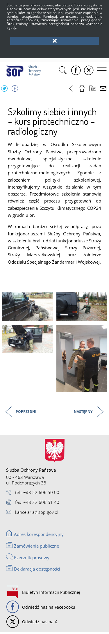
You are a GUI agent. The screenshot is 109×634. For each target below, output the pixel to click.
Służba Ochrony (22, 69)
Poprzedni (18, 412)
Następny (83, 412)
